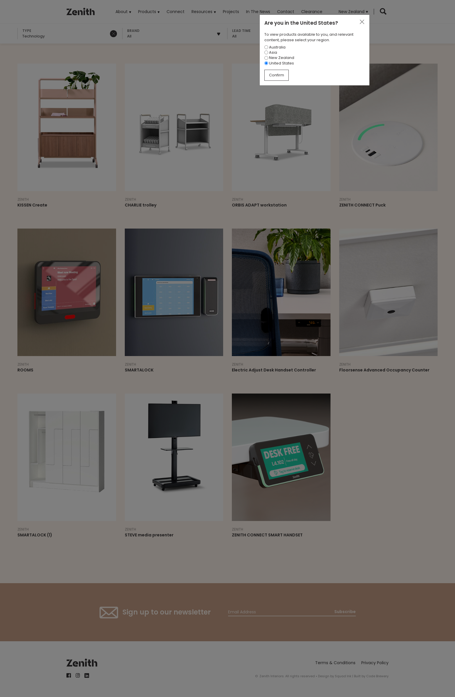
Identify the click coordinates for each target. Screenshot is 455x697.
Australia (275, 47)
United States (279, 63)
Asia (270, 52)
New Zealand (279, 58)
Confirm (276, 75)
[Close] (361, 22)
